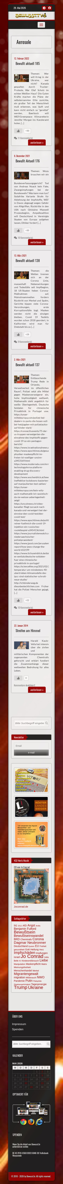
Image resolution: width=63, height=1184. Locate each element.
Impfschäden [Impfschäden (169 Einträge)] (24, 953)
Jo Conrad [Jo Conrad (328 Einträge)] (32, 956)
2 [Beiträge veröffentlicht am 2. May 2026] (42, 1071)
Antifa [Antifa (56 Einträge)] (38, 926)
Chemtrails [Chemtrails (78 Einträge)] (26, 939)
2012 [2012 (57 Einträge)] (20, 926)
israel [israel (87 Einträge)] (17, 957)
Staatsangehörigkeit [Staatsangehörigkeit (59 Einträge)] (22, 984)
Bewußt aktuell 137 (27, 364)
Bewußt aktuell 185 (28, 63)
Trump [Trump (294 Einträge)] (20, 987)
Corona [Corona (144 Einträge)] (38, 939)
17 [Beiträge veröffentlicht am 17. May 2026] (47, 1079)
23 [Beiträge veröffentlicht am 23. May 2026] (42, 1083)
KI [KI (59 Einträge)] (20, 961)
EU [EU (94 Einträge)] (37, 945)
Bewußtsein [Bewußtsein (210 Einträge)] (24, 932)
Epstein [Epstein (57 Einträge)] (31, 946)
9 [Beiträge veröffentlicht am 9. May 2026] (42, 1075)
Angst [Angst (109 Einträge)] (31, 925)
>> (37, 142)
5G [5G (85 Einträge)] (15, 925)
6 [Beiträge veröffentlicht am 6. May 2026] (26, 1075)
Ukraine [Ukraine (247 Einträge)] (35, 987)
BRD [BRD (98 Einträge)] (17, 939)
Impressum (19, 1024)
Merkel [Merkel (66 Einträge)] (36, 971)
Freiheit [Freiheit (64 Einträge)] (43, 946)
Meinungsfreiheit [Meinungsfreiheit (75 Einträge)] (22, 967)
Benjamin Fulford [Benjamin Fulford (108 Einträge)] (25, 928)
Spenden (18, 1029)
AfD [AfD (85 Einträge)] (25, 925)
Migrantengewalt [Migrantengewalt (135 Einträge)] (26, 974)
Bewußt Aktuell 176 (28, 160)
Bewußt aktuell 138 (28, 260)
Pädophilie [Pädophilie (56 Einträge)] (37, 981)
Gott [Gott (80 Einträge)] (27, 949)
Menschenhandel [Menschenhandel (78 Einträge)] (23, 970)
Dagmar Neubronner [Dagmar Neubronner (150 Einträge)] (30, 942)
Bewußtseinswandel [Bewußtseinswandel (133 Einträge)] (29, 936)
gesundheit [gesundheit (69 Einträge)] (19, 949)
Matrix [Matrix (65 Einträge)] (44, 964)
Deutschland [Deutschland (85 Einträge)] (21, 946)
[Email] (31, 746)
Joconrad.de (21, 906)
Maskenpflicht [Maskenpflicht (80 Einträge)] (33, 964)
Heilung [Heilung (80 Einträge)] (34, 949)
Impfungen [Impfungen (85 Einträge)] (42, 953)
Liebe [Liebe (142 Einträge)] (43, 960)
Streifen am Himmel (28, 630)
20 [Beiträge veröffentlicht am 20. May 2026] (26, 1083)
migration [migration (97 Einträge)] (19, 977)
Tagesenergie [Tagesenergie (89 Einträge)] (39, 984)
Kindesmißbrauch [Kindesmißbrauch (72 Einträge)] (30, 960)
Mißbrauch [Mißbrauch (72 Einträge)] (31, 977)
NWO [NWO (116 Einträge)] (41, 977)
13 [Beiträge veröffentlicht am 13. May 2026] (26, 1079)
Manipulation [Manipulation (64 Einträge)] (19, 964)
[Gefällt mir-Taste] (18, 130)
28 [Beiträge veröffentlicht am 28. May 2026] (31, 1087)
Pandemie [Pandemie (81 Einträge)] (19, 981)
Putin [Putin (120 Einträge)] (28, 980)
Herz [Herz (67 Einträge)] (41, 949)
